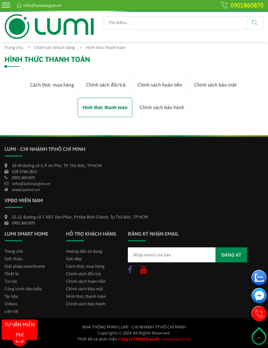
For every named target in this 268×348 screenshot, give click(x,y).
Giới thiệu (14, 258)
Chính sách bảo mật (215, 84)
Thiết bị (12, 273)
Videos (11, 303)
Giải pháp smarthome (25, 266)
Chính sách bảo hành (162, 107)
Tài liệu (11, 296)
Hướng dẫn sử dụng (84, 251)
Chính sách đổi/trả (105, 84)
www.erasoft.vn (176, 339)
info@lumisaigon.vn (42, 5)
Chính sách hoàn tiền (159, 84)
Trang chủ (14, 47)
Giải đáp (74, 258)
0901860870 (246, 5)
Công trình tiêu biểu (23, 288)
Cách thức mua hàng (52, 84)
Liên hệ (11, 311)
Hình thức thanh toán (105, 107)
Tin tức (11, 281)
